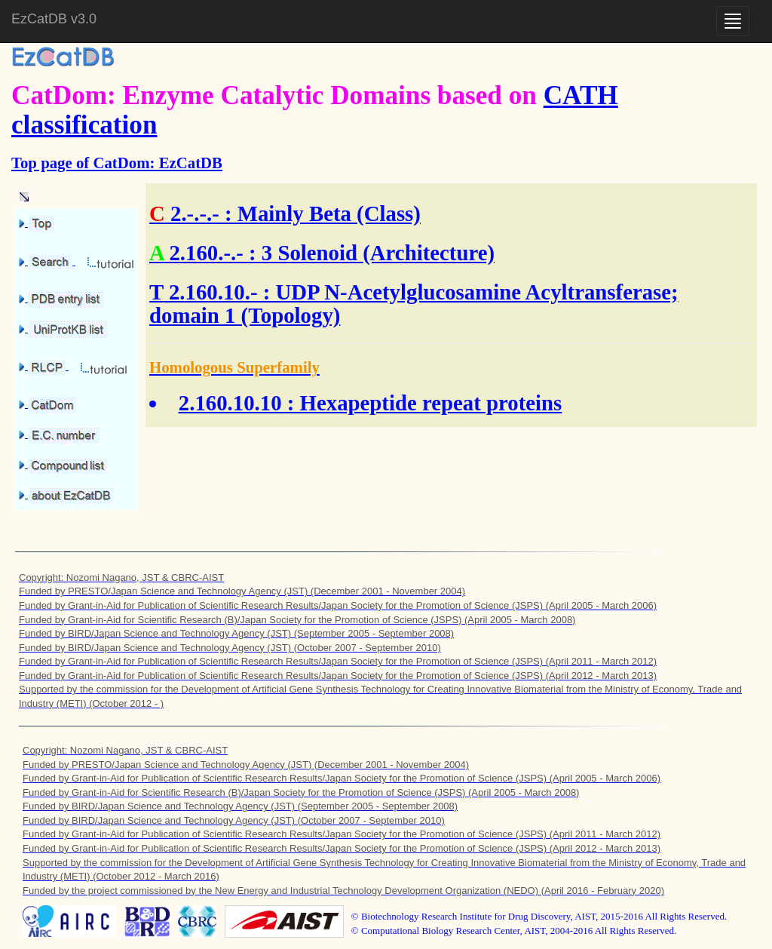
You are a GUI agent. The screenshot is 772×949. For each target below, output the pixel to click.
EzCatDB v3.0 (53, 18)
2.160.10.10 (230, 403)
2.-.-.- (194, 213)
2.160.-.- (206, 253)
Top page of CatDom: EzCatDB (116, 162)
